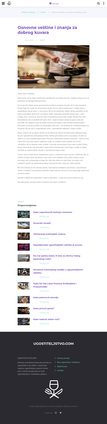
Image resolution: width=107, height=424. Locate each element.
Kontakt (60, 370)
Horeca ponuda (63, 358)
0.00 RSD (53, 4)
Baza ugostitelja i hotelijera (68, 362)
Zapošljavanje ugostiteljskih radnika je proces (57, 245)
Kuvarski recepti (42, 223)
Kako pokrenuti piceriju (46, 297)
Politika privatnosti (70, 406)
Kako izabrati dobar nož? (46, 319)
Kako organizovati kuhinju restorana (52, 212)
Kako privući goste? (43, 308)
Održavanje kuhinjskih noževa (49, 234)
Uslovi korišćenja (56, 406)
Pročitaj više (44, 216)
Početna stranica (28, 12)
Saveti (43, 12)
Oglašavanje (62, 366)
